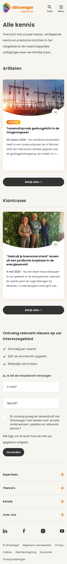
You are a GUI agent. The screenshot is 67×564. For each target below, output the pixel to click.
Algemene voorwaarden (37, 545)
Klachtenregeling (26, 552)
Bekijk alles (33, 182)
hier (11, 436)
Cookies (7, 552)
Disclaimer (46, 552)
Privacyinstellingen (14, 559)
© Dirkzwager (11, 545)
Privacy (59, 545)
